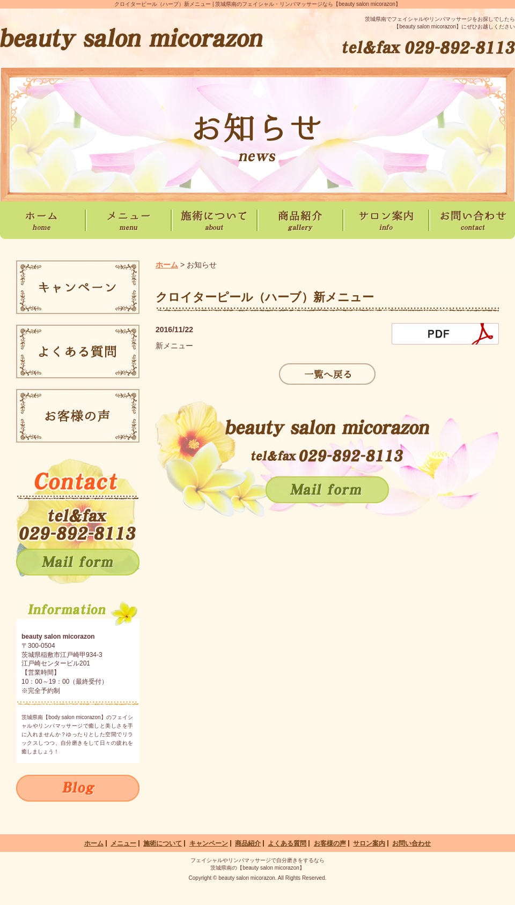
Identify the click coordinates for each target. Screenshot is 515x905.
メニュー (123, 843)
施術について (162, 843)
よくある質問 (287, 843)
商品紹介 (248, 843)
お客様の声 (330, 843)
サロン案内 (369, 843)
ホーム (167, 264)
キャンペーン (208, 843)
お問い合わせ (411, 843)
